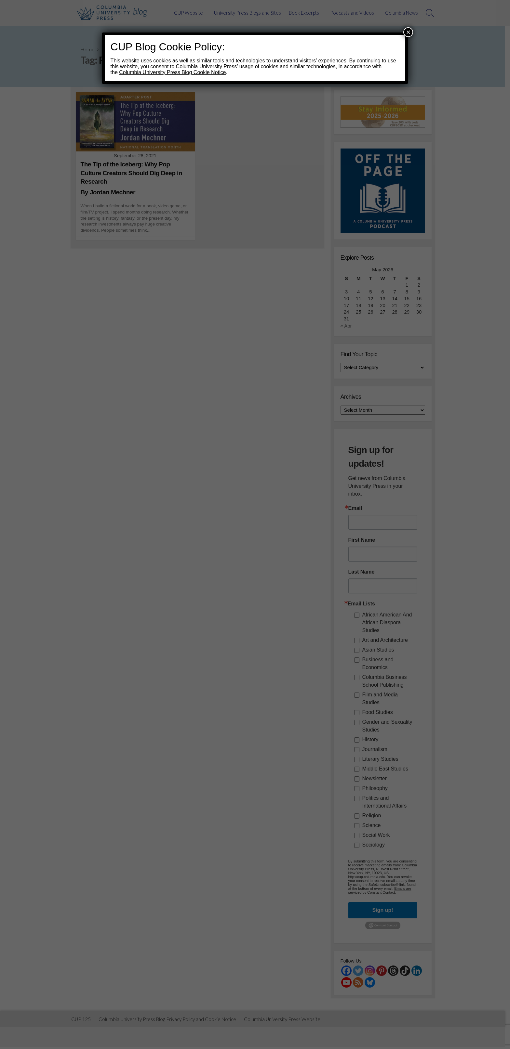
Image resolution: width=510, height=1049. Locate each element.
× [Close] (408, 32)
